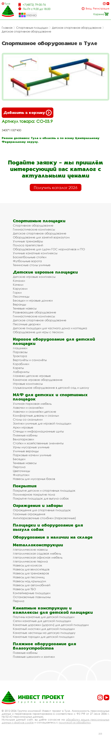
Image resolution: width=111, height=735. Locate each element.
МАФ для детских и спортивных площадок (50, 397)
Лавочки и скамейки (28, 407)
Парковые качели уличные (32, 455)
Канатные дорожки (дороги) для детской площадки (51, 624)
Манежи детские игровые (32, 375)
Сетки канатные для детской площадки (42, 620)
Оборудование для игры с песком (38, 332)
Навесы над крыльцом (29, 581)
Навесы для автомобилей (31, 585)
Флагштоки (21, 474)
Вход (89, 8)
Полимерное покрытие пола (34, 494)
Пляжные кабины (25, 435)
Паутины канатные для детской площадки (43, 616)
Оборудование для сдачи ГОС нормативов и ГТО (49, 249)
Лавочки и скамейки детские (34, 411)
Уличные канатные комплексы (35, 253)
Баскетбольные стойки (29, 257)
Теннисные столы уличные (31, 265)
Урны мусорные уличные (31, 447)
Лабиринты (21, 371)
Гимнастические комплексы (34, 229)
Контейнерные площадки (31, 593)
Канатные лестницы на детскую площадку (44, 632)
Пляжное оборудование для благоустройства (44, 646)
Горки (17, 292)
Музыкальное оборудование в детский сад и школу (51, 387)
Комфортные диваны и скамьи (36, 415)
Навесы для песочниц (29, 577)
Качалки (19, 280)
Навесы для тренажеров (31, 573)
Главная (7, 27)
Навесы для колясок (27, 565)
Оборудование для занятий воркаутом (41, 237)
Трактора (20, 356)
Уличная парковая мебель (32, 403)
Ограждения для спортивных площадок (42, 510)
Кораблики (21, 363)
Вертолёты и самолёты (30, 359)
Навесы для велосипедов (31, 569)
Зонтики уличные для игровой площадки (42, 423)
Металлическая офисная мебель (37, 557)
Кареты (18, 367)
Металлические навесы (30, 549)
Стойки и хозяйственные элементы (38, 443)
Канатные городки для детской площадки (43, 636)
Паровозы (20, 352)
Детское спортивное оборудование (76, 27)
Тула (7, 3)
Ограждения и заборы (38, 505)
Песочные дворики (26, 324)
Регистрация (101, 8)
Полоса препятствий (28, 245)
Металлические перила (30, 561)
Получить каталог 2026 (55, 187)
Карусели (20, 288)
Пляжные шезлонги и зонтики (34, 656)
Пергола (19, 466)
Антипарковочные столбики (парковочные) (44, 518)
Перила (18, 600)
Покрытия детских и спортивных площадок (44, 490)
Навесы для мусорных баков (34, 478)
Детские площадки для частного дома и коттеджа (50, 328)
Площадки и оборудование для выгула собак (48, 527)
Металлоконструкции (38, 545)
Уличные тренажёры (28, 241)
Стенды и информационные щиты (38, 431)
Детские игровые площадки (45, 272)
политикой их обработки (75, 722)
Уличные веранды (26, 451)
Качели (18, 284)
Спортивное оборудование (33, 225)
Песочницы (21, 296)
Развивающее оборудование (34, 312)
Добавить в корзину (27, 113)
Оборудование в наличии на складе (53, 537)
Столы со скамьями (28, 419)
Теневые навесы (24, 308)
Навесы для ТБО (24, 589)
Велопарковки (23, 439)
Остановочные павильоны (32, 596)
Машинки (20, 348)
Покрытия (24, 486)
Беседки (19, 459)
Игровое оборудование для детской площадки (54, 341)
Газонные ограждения (29, 514)
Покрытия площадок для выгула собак (41, 498)
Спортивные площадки (32, 27)
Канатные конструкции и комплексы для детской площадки (53, 610)
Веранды (19, 304)
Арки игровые (23, 427)
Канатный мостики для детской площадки (44, 628)
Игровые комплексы (28, 383)
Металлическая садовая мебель (37, 553)
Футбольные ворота (27, 261)
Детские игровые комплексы (34, 276)
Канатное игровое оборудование (37, 379)
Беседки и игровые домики (33, 300)
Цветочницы (21, 470)
